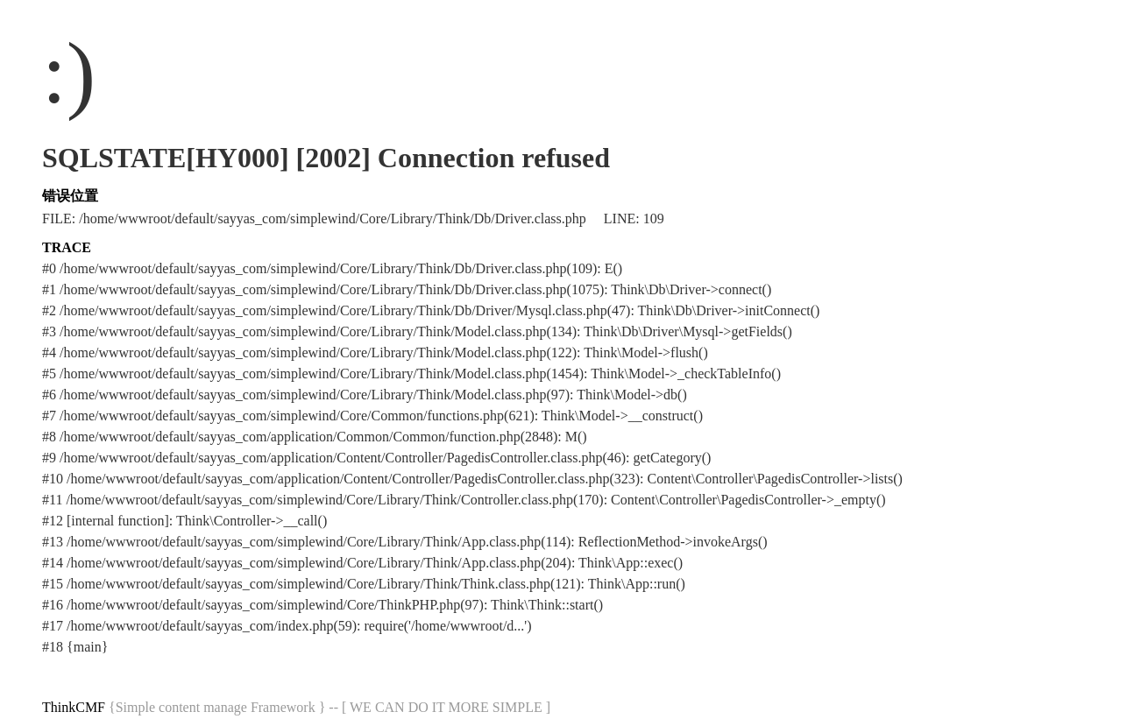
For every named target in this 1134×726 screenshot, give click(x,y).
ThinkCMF (73, 707)
